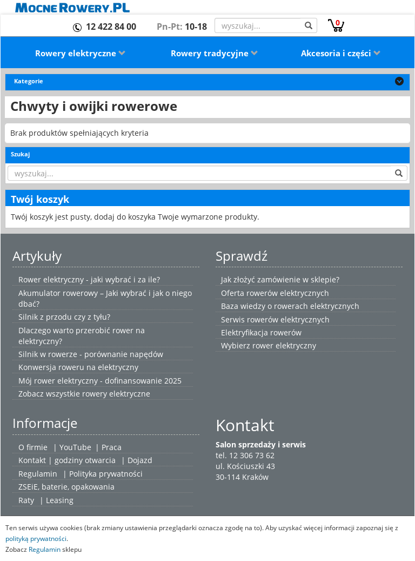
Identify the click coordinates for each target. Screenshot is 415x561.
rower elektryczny (284, 345)
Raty (26, 500)
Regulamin (37, 473)
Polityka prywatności (106, 473)
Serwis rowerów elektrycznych (275, 319)
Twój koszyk (40, 199)
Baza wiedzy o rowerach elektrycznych (290, 306)
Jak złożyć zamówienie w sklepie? (280, 279)
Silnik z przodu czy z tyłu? (64, 317)
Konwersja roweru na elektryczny (78, 367)
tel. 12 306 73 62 (245, 455)
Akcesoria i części (341, 53)
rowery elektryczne (116, 393)
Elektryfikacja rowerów (261, 332)
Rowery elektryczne (80, 53)
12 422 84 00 (111, 26)
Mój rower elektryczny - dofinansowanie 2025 (100, 380)
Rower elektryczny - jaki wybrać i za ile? (89, 279)
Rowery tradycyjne (214, 53)
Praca (112, 447)
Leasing (59, 500)
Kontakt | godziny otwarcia (67, 460)
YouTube (75, 447)
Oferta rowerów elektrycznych (275, 293)
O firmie (33, 447)
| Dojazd (136, 460)
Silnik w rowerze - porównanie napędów (90, 354)
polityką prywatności (35, 538)
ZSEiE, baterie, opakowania (66, 486)
